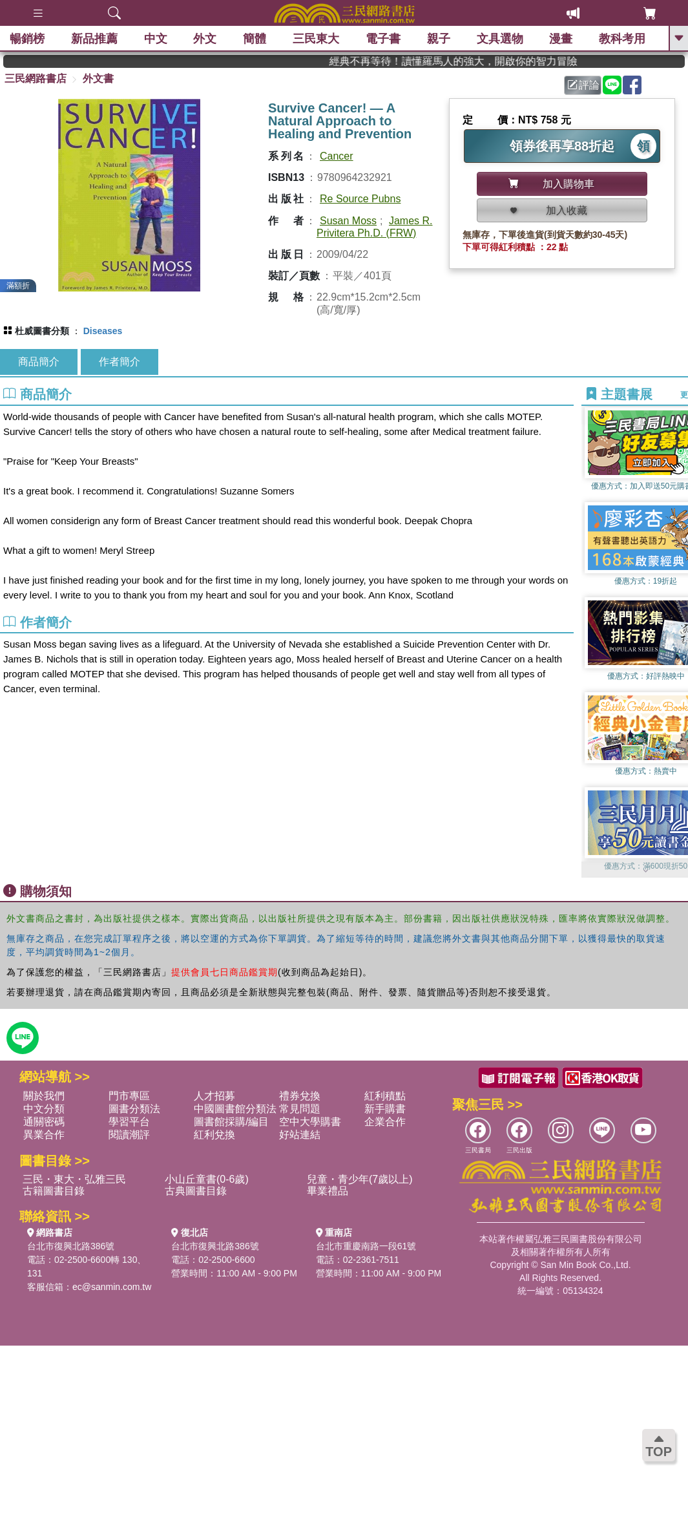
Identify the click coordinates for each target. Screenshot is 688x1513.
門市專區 (129, 1095)
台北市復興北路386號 (70, 1246)
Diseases (103, 331)
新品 (94, 38)
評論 (583, 84)
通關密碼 (44, 1121)
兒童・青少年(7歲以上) (360, 1179)
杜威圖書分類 (42, 331)
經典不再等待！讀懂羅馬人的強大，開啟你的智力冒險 (484, 61)
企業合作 (385, 1121)
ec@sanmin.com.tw (111, 1287)
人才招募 (214, 1095)
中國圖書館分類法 (235, 1108)
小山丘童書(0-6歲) (207, 1179)
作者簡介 (119, 361)
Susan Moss (348, 220)
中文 (155, 38)
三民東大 (316, 38)
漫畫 (560, 38)
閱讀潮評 (129, 1134)
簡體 (254, 38)
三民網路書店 (36, 78)
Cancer (336, 156)
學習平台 (129, 1121)
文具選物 (500, 38)
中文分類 (44, 1108)
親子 (438, 38)
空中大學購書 (310, 1121)
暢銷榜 (27, 38)
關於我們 (44, 1095)
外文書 (98, 78)
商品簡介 (38, 361)
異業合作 (44, 1134)
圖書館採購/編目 (231, 1121)
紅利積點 (385, 1095)
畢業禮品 (327, 1190)
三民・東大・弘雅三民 (74, 1179)
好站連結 (299, 1134)
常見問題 (299, 1108)
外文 (204, 38)
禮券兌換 (299, 1095)
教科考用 (622, 38)
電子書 (383, 38)
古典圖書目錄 (196, 1190)
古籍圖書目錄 (54, 1190)
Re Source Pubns (360, 198)
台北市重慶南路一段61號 (366, 1246)
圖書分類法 (134, 1108)
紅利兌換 (214, 1134)
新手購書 (385, 1108)
